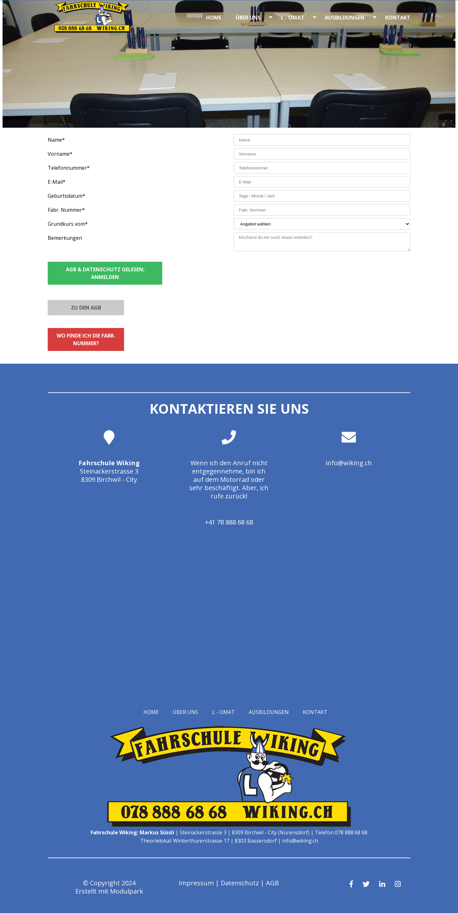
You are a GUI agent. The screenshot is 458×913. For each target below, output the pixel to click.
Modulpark (126, 891)
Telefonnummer (69, 167)
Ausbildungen (345, 17)
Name (56, 139)
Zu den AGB (86, 307)
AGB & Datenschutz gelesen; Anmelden (105, 273)
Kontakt (398, 17)
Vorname (60, 153)
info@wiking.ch (349, 463)
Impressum (196, 883)
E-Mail (57, 181)
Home (213, 17)
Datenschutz (240, 883)
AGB (272, 883)
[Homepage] (92, 30)
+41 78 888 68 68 (229, 522)
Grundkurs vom (68, 223)
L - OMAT (292, 17)
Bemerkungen (65, 237)
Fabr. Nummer (66, 209)
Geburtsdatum (66, 195)
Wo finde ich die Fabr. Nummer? (86, 339)
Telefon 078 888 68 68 (341, 832)
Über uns (248, 17)
